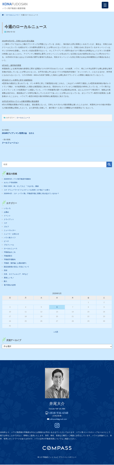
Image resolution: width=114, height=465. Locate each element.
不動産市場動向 (10, 260)
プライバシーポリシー (67, 457)
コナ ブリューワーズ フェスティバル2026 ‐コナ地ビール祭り (27, 190)
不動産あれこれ (10, 252)
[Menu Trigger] (105, 5)
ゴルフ (6, 227)
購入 (5, 282)
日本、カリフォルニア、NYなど (16, 274)
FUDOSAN (16, 4)
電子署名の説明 (10, 285)
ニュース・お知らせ (11, 234)
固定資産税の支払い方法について (16, 267)
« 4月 (56, 332)
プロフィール (9, 245)
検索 (109, 165)
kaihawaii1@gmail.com (58, 419)
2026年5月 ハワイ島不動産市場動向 (17, 179)
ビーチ (6, 242)
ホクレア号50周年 (11, 183)
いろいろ (7, 209)
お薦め (6, 212)
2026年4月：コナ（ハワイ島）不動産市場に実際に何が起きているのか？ (31, 194)
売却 (5, 271)
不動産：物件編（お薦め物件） (15, 263)
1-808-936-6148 (58, 413)
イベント (7, 216)
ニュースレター (10, 231)
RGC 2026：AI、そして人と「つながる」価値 (21, 186)
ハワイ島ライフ (10, 238)
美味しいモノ (9, 278)
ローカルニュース (23, 118)
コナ (5, 223)
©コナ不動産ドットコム (47, 457)
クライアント (9, 220)
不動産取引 (8, 256)
